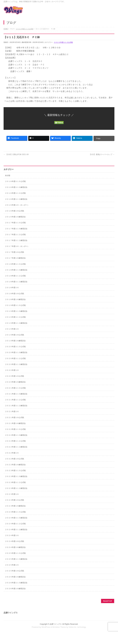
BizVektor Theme (59, 627)
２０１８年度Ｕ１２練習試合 (16, 282)
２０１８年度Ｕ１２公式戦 (15, 276)
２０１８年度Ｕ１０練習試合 (16, 270)
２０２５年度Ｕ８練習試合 (15, 577)
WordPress (46, 627)
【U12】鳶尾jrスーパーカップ (101, 154)
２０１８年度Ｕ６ (12, 288)
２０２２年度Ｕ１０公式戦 (15, 429)
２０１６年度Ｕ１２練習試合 (16, 199)
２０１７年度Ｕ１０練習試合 (16, 229)
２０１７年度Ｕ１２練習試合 (16, 240)
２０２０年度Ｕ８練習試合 (15, 382)
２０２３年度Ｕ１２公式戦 (15, 482)
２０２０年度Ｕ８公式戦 (14, 376)
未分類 (7, 176)
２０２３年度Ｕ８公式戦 (14, 500)
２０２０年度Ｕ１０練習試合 (16, 352)
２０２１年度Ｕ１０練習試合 (16, 394)
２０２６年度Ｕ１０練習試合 (16, 583)
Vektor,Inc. (73, 627)
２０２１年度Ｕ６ (12, 411)
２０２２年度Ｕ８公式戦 (14, 459)
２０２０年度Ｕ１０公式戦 (15, 347)
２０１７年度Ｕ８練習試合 (15, 258)
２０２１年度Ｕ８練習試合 (15, 423)
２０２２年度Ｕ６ (12, 453)
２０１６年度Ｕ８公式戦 (14, 211)
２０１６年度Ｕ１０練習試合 (16, 187)
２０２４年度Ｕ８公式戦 (14, 541)
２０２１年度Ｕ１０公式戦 (15, 388)
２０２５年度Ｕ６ (12, 565)
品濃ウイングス (56, 624)
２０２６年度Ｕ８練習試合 (15, 589)
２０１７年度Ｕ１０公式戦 (15, 223)
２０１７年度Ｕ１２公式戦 (15, 235)
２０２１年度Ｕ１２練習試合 (16, 406)
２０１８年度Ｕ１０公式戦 (15, 264)
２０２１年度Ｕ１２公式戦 (15, 400)
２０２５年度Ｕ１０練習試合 (16, 559)
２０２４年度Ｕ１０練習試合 (16, 518)
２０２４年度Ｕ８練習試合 (15, 547)
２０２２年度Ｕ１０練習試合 (16, 435)
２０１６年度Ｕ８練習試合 (15, 217)
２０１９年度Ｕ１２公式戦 (15, 317)
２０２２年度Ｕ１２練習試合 (16, 447)
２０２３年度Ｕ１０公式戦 (15, 471)
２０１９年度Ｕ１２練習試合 (16, 323)
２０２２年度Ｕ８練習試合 (15, 465)
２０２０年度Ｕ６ (12, 370)
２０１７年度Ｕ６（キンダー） (17, 246)
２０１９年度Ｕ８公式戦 (14, 335)
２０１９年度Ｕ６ (12, 329)
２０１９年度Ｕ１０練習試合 (16, 311)
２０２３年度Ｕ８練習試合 (15, 506)
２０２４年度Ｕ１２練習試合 (16, 530)
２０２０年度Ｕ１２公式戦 (15, 358)
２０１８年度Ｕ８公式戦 (14, 294)
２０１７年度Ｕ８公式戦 (14, 252)
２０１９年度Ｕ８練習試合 (15, 341)
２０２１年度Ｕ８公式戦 (14, 418)
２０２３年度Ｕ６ (12, 494)
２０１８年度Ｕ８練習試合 (15, 299)
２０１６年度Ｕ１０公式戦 (15, 181)
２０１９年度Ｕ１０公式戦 (15, 305)
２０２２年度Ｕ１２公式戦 (63, 42)
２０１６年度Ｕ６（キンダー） (17, 205)
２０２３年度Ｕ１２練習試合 (16, 488)
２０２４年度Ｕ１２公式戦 (15, 524)
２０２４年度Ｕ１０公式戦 (15, 512)
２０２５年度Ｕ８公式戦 (14, 571)
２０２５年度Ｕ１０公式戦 (15, 553)
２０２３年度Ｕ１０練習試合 (16, 476)
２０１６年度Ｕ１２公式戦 (15, 193)
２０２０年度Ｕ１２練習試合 (16, 364)
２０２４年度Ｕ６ (12, 535)
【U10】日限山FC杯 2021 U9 (16, 154)
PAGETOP (107, 601)
